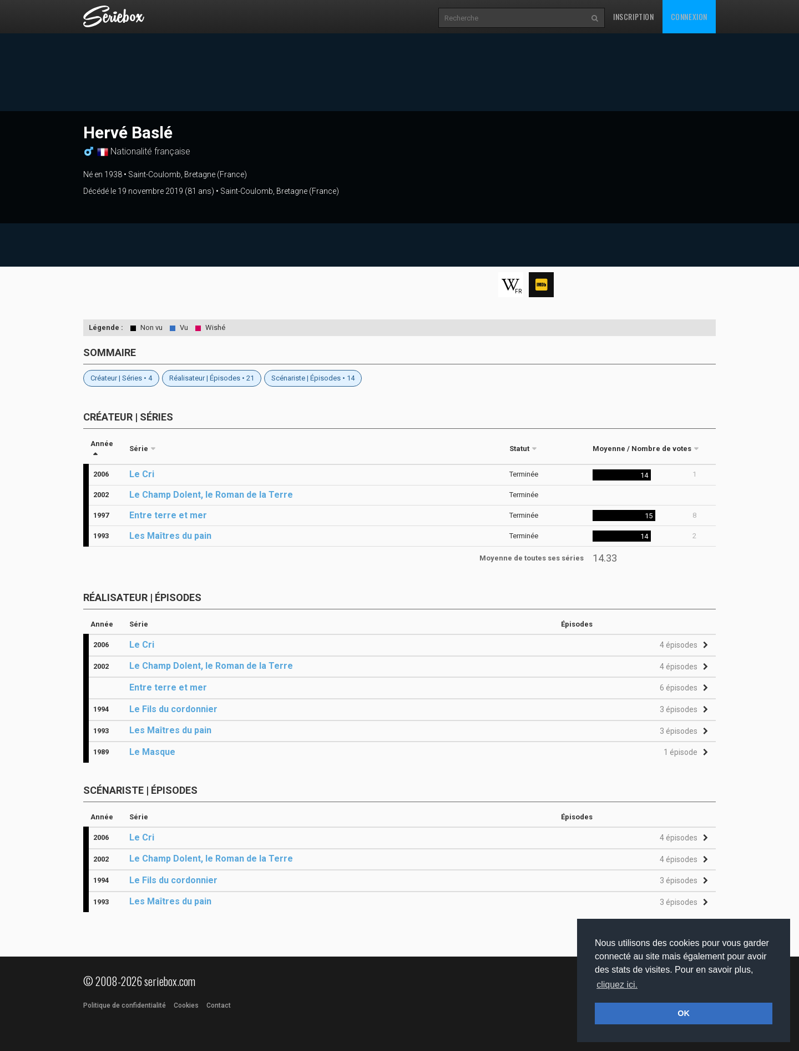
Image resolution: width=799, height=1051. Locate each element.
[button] (682, 645)
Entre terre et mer (168, 515)
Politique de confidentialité (124, 1005)
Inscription (633, 16)
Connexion (689, 16)
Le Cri (141, 474)
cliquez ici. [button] (617, 984)
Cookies (186, 1005)
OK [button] (683, 1013)
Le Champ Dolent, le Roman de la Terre (211, 494)
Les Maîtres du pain (170, 535)
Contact (218, 1005)
